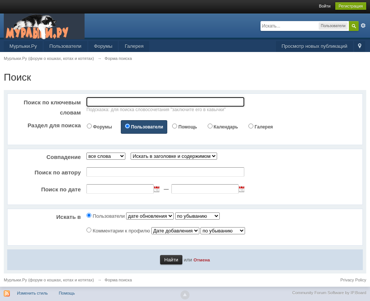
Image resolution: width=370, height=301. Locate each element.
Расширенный (363, 26)
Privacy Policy (353, 280)
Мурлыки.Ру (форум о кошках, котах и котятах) (49, 280)
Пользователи (65, 46)
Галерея (134, 46)
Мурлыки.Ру (23, 46)
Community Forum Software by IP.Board (329, 292)
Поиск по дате (61, 189)
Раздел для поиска (54, 125)
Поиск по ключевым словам (52, 107)
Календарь (226, 127)
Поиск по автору (57, 172)
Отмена (201, 259)
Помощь (188, 127)
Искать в (68, 217)
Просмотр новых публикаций (314, 46)
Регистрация (351, 6)
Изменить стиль (32, 293)
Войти (325, 6)
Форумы (103, 46)
